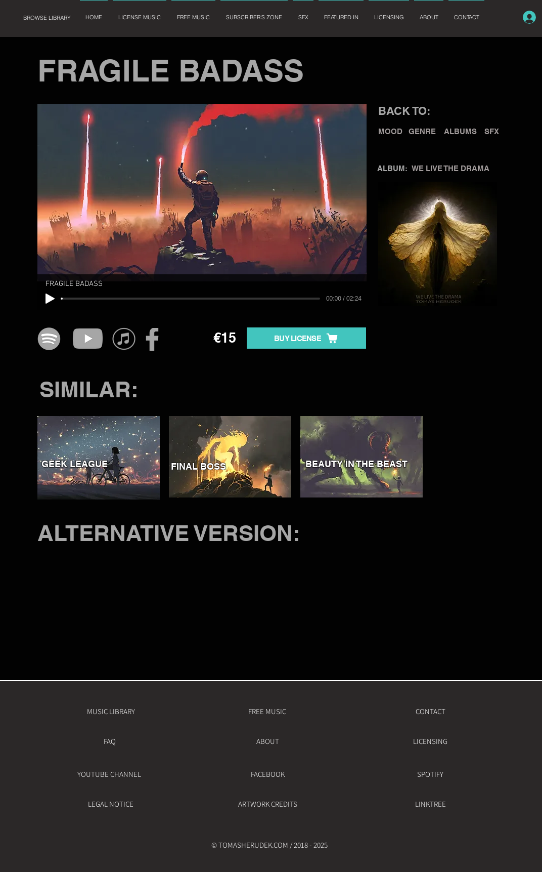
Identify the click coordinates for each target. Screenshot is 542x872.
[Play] (50, 299)
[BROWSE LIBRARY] (46, 18)
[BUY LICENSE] (306, 338)
